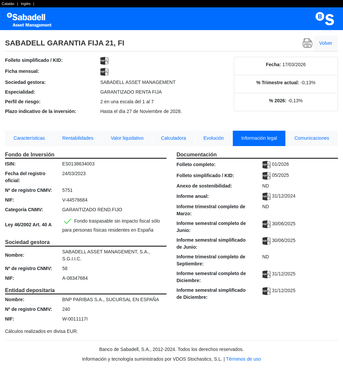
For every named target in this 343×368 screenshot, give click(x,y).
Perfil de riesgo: (23, 101)
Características (29, 138)
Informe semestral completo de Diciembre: (211, 277)
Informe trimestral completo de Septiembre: (211, 260)
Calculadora (173, 138)
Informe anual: (193, 196)
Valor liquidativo (127, 138)
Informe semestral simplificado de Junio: (211, 243)
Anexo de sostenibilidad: (204, 186)
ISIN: (10, 163)
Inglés (25, 4)
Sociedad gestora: (25, 82)
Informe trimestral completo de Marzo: (211, 210)
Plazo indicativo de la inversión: (40, 111)
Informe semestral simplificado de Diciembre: (211, 293)
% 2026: (277, 100)
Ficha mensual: (22, 71)
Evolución (213, 138)
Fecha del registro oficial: (25, 177)
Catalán (8, 4)
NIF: (9, 200)
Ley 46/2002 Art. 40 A (28, 224)
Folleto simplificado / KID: (34, 60)
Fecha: (273, 64)
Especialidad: (20, 92)
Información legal (259, 138)
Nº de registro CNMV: (28, 190)
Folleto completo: (196, 164)
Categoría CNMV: (24, 209)
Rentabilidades (77, 138)
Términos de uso (243, 359)
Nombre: (14, 255)
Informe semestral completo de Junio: (211, 227)
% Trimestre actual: (277, 82)
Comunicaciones (311, 138)
